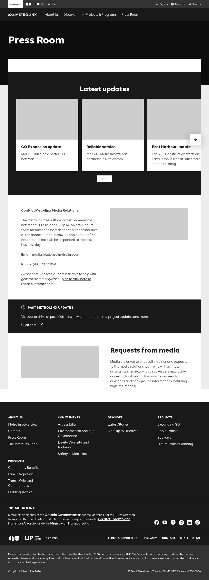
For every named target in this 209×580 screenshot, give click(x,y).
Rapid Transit (168, 431)
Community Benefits (23, 468)
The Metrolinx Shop (23, 444)
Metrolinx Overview (22, 424)
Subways (164, 437)
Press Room (17, 437)
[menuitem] (50, 14)
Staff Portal (190, 538)
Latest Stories (118, 424)
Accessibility (67, 424)
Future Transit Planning (175, 444)
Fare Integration (20, 474)
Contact (169, 538)
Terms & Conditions (123, 538)
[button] (28, 4)
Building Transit (20, 492)
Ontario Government (61, 515)
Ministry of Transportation (70, 523)
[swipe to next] (195, 139)
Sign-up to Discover (123, 431)
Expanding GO (169, 424)
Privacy (150, 538)
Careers (14, 431)
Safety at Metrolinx (72, 454)
